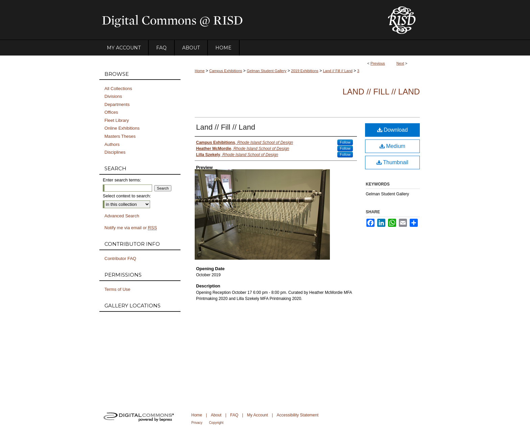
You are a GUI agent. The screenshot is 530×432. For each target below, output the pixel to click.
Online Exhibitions (122, 128)
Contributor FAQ (120, 258)
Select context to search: (127, 195)
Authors (112, 144)
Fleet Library (116, 120)
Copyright (216, 423)
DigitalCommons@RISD (238, 20)
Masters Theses (120, 136)
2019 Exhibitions (304, 71)
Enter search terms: (122, 179)
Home (199, 71)
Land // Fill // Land (338, 71)
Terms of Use (117, 289)
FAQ (234, 415)
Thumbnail (392, 162)
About (216, 415)
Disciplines (114, 152)
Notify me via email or (130, 228)
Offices (111, 112)
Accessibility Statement (297, 415)
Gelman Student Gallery (266, 71)
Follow (345, 142)
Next (400, 63)
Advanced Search (121, 215)
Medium (392, 146)
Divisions (113, 96)
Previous (377, 63)
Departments (116, 104)
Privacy (196, 423)
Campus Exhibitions (225, 71)
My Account (257, 415)
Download (392, 130)
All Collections (118, 88)
